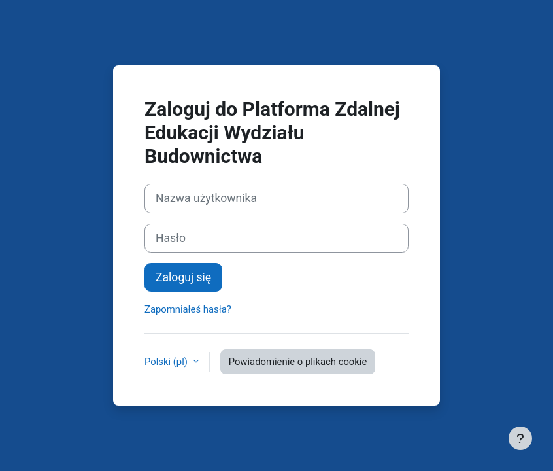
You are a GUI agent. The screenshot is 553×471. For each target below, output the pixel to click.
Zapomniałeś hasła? (187, 309)
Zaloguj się (183, 277)
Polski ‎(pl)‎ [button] (167, 362)
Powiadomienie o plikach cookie (298, 362)
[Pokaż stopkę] (520, 438)
